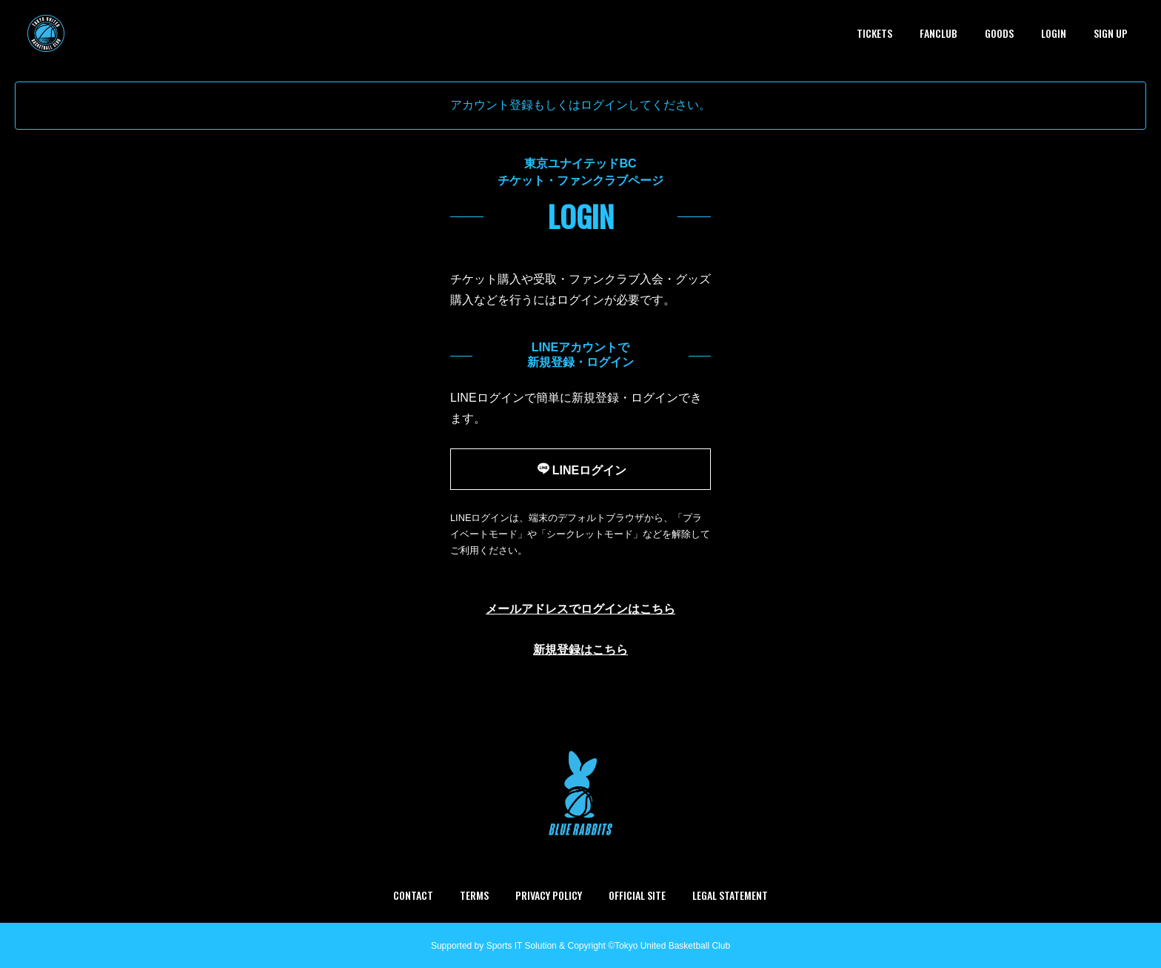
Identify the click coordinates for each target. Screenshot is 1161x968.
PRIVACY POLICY (548, 895)
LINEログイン (580, 468)
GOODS (999, 33)
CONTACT (413, 895)
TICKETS (874, 33)
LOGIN (1053, 33)
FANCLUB (938, 33)
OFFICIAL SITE (637, 895)
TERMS (474, 895)
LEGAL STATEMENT (730, 895)
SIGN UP (1111, 33)
